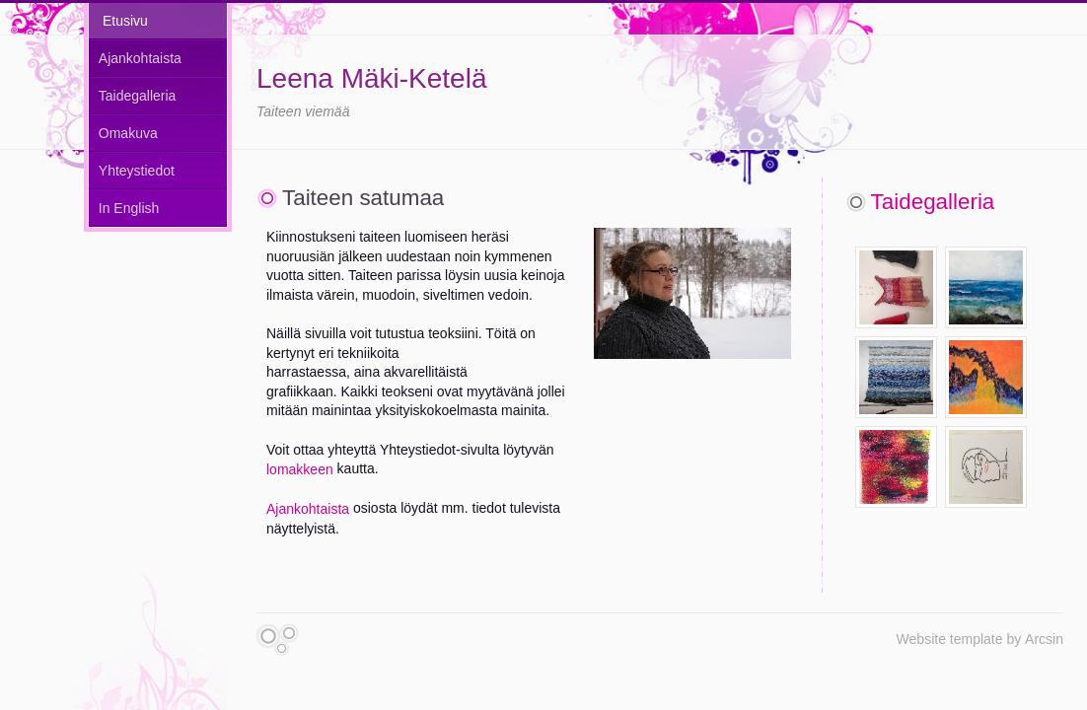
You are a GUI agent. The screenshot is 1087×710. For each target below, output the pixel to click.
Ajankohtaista (140, 58)
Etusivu (125, 21)
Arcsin (1044, 639)
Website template (950, 639)
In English (129, 208)
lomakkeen (299, 469)
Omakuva (128, 133)
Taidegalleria (138, 96)
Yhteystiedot (137, 170)
